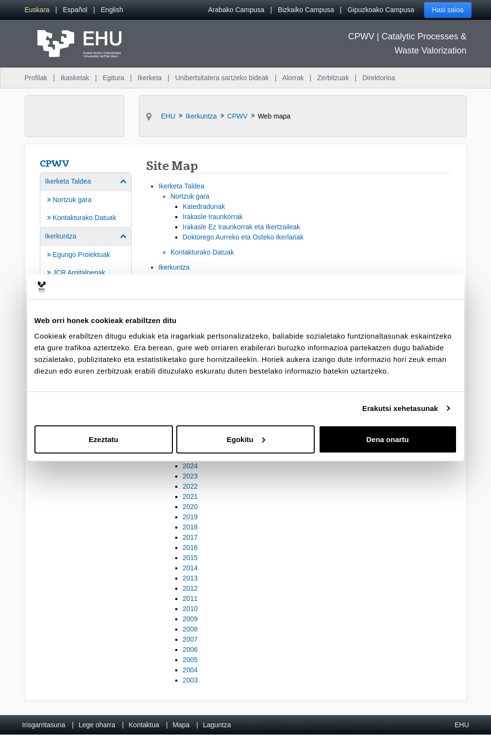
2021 (190, 496)
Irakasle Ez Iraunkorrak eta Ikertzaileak (241, 227)
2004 (190, 670)
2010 (190, 609)
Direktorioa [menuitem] (378, 78)
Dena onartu (387, 439)
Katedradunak (204, 206)
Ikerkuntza (174, 267)
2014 (190, 568)
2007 (190, 639)
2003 (190, 680)
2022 (190, 486)
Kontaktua (144, 725)
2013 (190, 578)
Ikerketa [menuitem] (149, 78)
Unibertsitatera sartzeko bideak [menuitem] (222, 78)
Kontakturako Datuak (202, 252)
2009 (190, 619)
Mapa (180, 725)
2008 (190, 629)
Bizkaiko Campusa (306, 10)
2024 (190, 466)
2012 (190, 588)
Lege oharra (97, 725)
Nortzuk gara (189, 196)
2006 (190, 649)
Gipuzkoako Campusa (380, 10)
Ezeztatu (104, 439)
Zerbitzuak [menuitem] (333, 78)
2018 (190, 527)
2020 (190, 507)
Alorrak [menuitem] (293, 78)
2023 (190, 476)
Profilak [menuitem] (36, 78)
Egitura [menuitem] (113, 78)
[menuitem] (37, 10)
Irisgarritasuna (44, 725)
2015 (190, 558)
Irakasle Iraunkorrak (213, 217)
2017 (190, 537)
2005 (190, 660)
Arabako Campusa (236, 10)
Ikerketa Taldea (181, 186)
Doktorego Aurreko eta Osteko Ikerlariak (243, 237)
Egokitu (246, 439)
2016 (190, 547)
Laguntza (217, 725)
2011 (190, 598)
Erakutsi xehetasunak (400, 408)
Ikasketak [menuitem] (75, 78)
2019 (190, 517)
